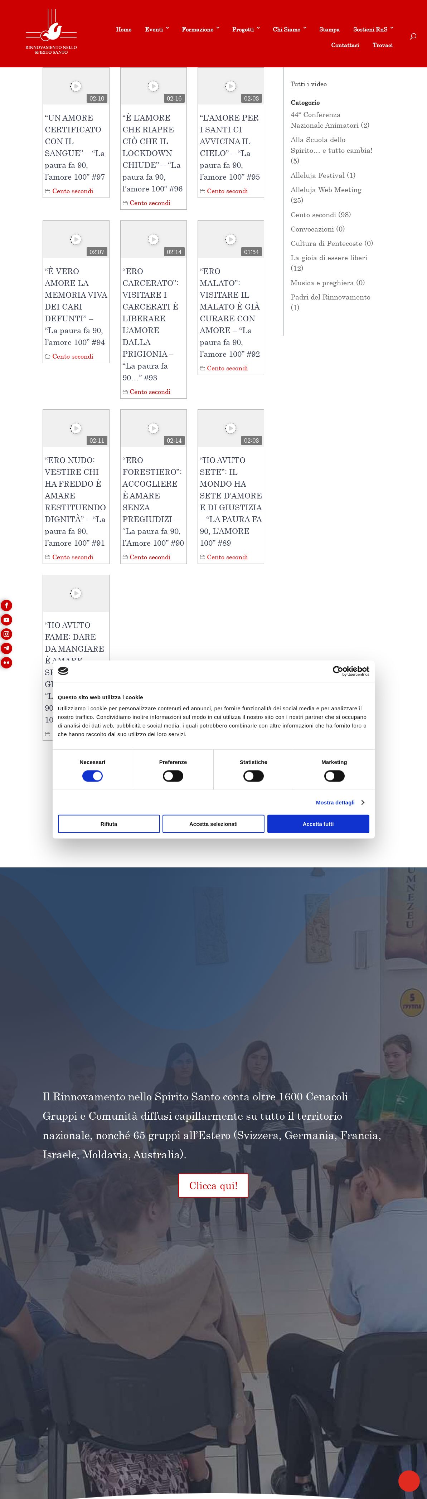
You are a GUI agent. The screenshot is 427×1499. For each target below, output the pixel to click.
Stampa (329, 29)
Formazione (197, 29)
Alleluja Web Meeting (326, 189)
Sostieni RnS (370, 29)
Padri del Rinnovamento (330, 297)
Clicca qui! (213, 1185)
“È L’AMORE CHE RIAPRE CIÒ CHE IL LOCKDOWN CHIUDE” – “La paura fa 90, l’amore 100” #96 (152, 153)
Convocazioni (312, 229)
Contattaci (345, 45)
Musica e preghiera (322, 282)
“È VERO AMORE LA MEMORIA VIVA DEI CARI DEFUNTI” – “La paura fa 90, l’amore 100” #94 (76, 306)
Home (123, 29)
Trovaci (383, 45)
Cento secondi (72, 191)
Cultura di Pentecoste (326, 243)
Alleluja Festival (318, 175)
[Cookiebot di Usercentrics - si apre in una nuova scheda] (338, 671)
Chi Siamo (286, 29)
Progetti (243, 29)
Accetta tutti (318, 824)
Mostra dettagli (335, 802)
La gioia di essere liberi (329, 257)
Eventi (154, 29)
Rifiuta (109, 824)
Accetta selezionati (213, 824)
